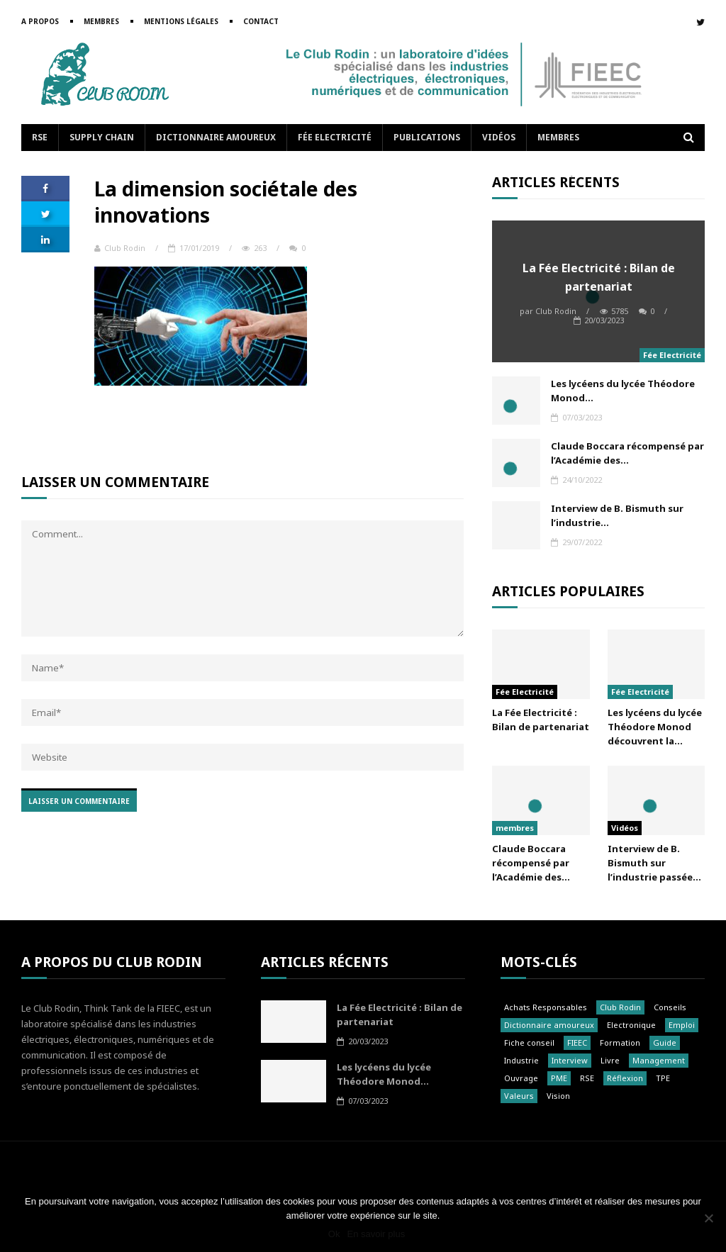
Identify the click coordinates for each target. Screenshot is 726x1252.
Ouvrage (521, 1078)
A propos (40, 21)
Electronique (631, 1024)
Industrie (521, 1060)
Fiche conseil (529, 1042)
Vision (558, 1095)
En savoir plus (376, 1234)
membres (515, 827)
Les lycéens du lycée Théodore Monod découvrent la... (655, 726)
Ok (334, 1234)
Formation (620, 1042)
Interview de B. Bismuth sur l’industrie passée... (654, 862)
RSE (40, 137)
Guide (664, 1042)
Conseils (670, 1007)
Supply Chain (101, 137)
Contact (261, 21)
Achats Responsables (545, 1007)
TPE (663, 1078)
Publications (426, 137)
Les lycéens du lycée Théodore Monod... (623, 390)
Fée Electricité (335, 137)
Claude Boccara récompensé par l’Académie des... (627, 453)
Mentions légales (181, 21)
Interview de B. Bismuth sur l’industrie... (617, 515)
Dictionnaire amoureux (216, 137)
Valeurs (519, 1095)
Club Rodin (119, 247)
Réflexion (625, 1078)
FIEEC (577, 1042)
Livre (610, 1060)
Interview (570, 1060)
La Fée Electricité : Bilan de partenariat (599, 277)
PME (559, 1078)
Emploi (682, 1024)
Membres (101, 21)
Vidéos (498, 137)
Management (658, 1060)
